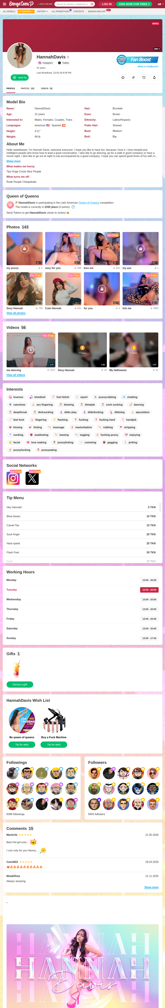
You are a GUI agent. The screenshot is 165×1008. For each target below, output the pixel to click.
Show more (14, 161)
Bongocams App (97, 11)
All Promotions (61, 11)
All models (9, 11)
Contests (78, 11)
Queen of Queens (89, 202)
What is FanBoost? (148, 66)
